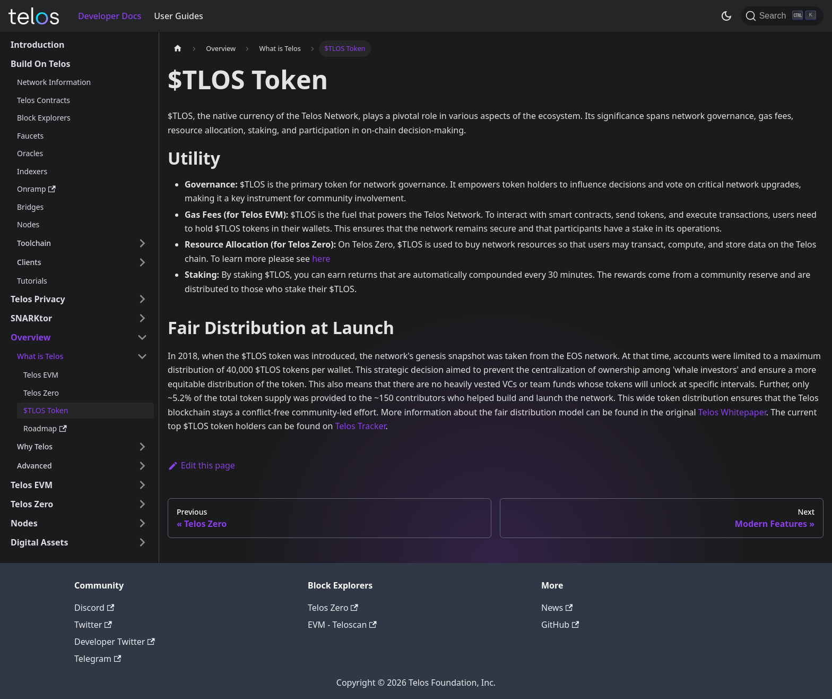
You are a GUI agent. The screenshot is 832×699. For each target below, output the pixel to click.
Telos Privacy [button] (38, 299)
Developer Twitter (114, 641)
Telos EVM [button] (32, 485)
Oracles (30, 153)
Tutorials (32, 281)
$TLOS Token (45, 410)
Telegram (97, 658)
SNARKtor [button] (31, 318)
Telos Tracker (360, 426)
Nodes (28, 224)
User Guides (178, 16)
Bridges (30, 207)
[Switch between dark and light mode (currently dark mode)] (726, 15)
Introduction (37, 44)
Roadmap (45, 428)
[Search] (782, 15)
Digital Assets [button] (39, 542)
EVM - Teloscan (342, 624)
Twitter (93, 624)
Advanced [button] (34, 466)
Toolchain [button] (34, 243)
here (321, 259)
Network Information (54, 82)
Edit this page (201, 465)
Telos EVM (40, 375)
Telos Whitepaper (732, 412)
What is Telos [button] (40, 356)
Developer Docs (109, 16)
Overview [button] (30, 337)
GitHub (560, 624)
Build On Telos (41, 64)
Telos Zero (41, 393)
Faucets (30, 136)
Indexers (32, 171)
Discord (94, 607)
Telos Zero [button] (32, 504)
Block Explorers (44, 118)
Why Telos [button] (35, 446)
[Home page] (178, 48)
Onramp (36, 189)
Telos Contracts (43, 100)
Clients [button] (29, 262)
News (557, 607)
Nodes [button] (24, 523)
